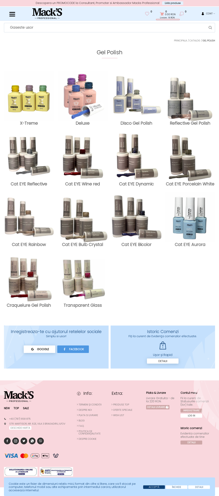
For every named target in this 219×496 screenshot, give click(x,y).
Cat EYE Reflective (29, 184)
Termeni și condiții (90, 404)
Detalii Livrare (157, 407)
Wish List (118, 415)
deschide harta (20, 428)
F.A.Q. (81, 426)
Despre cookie (87, 439)
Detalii (162, 361)
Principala (180, 40)
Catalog (194, 40)
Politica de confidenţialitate (90, 432)
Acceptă (154, 487)
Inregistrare (191, 410)
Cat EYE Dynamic (136, 184)
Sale (26, 408)
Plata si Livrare (88, 415)
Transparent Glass (83, 305)
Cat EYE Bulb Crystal (82, 244)
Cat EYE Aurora (190, 244)
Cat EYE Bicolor (136, 244)
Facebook (73, 349)
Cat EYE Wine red (82, 184)
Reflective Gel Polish (190, 123)
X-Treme (29, 123)
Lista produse (173, 3)
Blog (82, 420)
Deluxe (82, 123)
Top (16, 408)
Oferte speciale (122, 410)
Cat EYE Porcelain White (190, 184)
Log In (191, 415)
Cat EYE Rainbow (29, 244)
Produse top (121, 404)
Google (39, 349)
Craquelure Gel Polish (29, 305)
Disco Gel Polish (136, 123)
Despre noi (85, 410)
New (7, 408)
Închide (176, 487)
